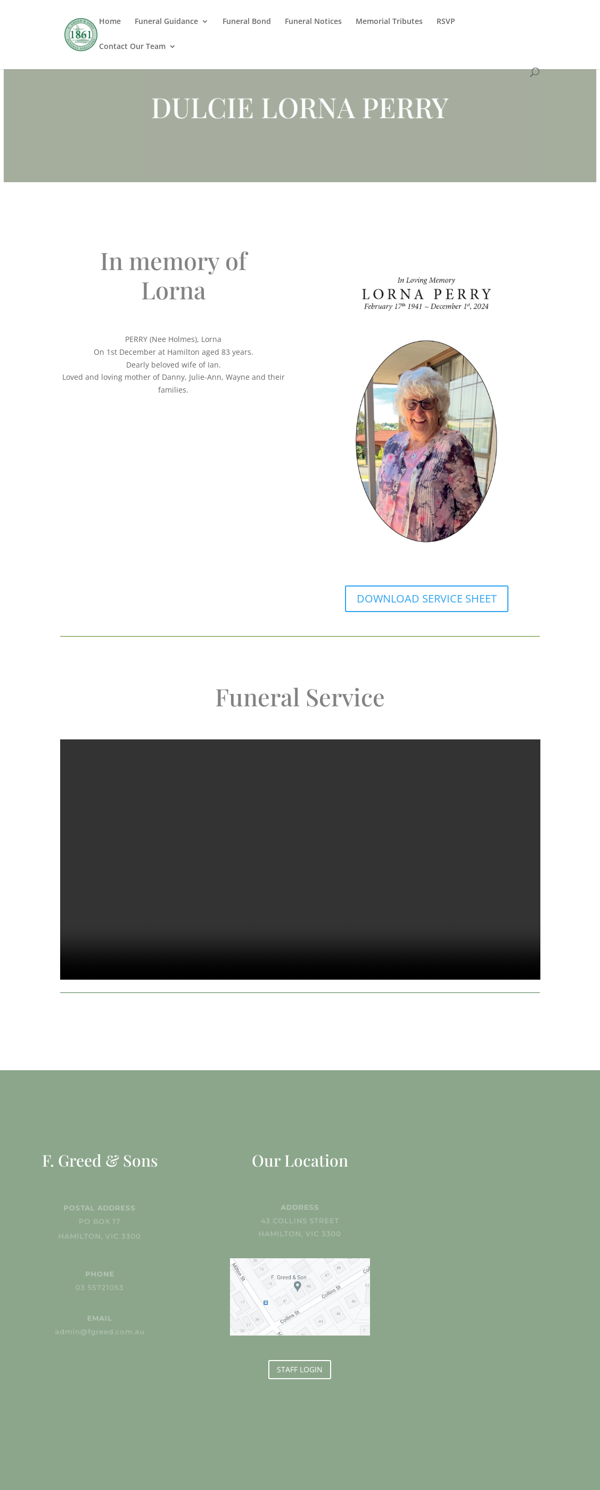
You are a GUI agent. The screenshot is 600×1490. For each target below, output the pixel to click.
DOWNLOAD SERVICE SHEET (427, 598)
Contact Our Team (132, 47)
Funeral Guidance (166, 22)
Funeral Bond (247, 22)
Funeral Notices (313, 22)
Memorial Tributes (389, 22)
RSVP (446, 22)
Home (110, 22)
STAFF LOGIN (300, 1369)
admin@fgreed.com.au (100, 1331)
